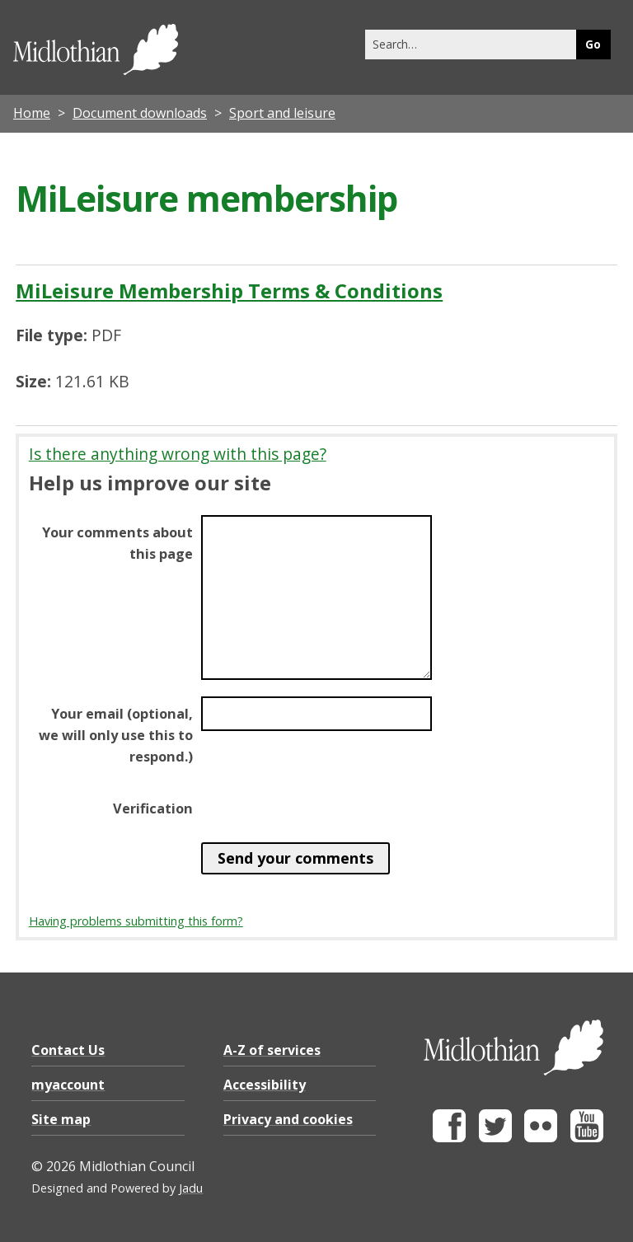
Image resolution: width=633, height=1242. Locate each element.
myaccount (68, 1085)
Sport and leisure (282, 113)
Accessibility (264, 1085)
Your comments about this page (117, 543)
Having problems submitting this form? (136, 921)
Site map (61, 1119)
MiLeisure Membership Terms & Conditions (229, 290)
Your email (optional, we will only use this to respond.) (116, 735)
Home (31, 113)
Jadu (191, 1188)
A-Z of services (272, 1050)
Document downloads (140, 113)
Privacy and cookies (288, 1119)
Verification (153, 808)
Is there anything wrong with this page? (177, 454)
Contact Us (68, 1050)
